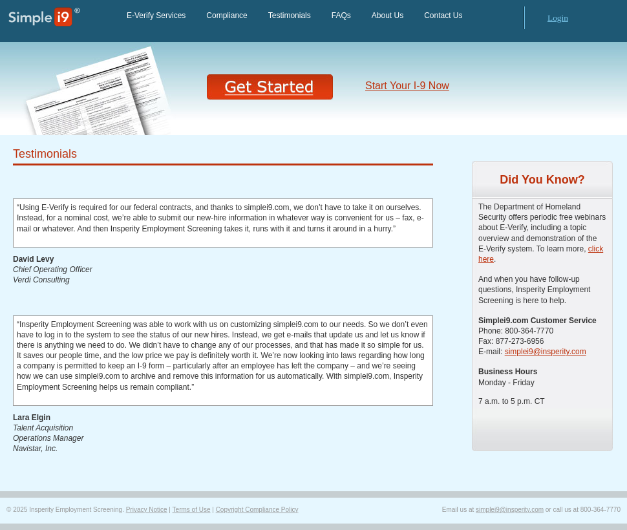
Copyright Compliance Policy (257, 509)
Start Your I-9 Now (407, 85)
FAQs (341, 15)
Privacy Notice (146, 509)
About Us (387, 15)
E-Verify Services (156, 15)
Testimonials (289, 15)
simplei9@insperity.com (545, 351)
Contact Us (443, 15)
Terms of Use (192, 509)
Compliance (226, 15)
